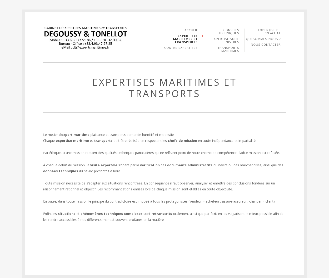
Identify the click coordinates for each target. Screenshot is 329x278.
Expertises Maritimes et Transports (185, 39)
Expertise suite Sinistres (225, 40)
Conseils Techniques (229, 32)
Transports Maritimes (228, 49)
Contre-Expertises (181, 47)
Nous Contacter (266, 44)
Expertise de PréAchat (269, 32)
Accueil (191, 30)
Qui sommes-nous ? (263, 39)
